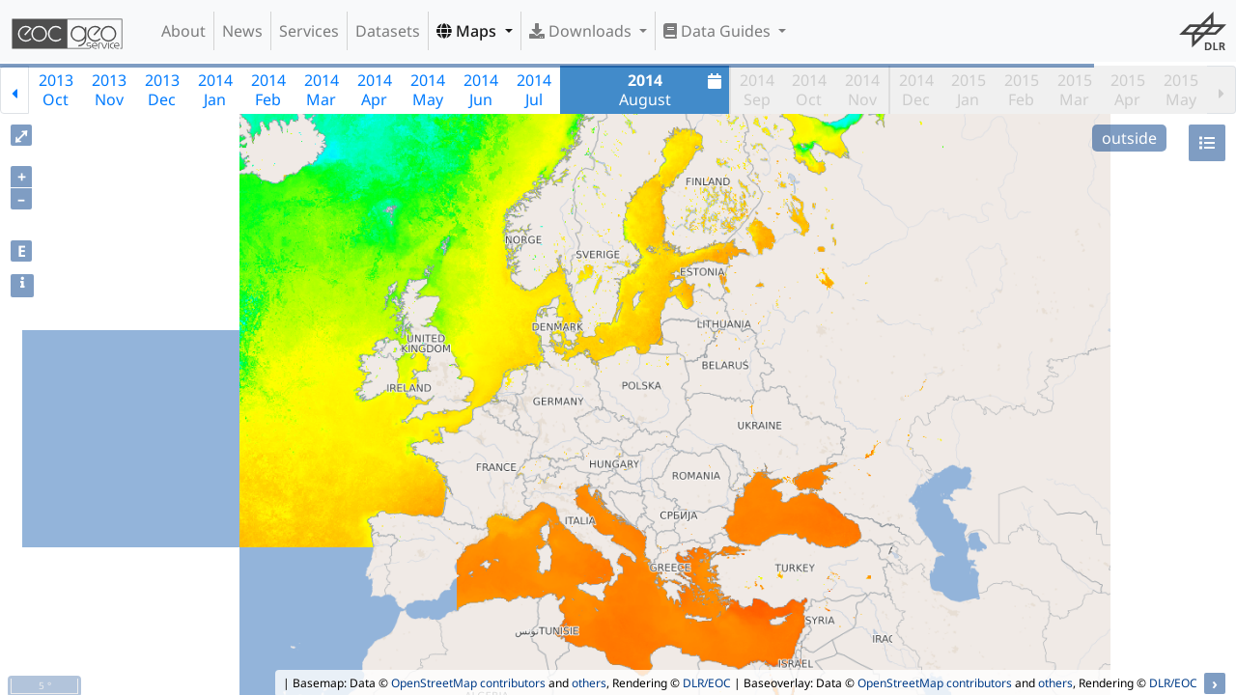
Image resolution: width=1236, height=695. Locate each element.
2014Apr (374, 90)
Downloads (582, 31)
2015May (1181, 90)
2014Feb (268, 90)
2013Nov (109, 90)
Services (309, 31)
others (589, 683)
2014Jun (481, 90)
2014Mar (321, 90)
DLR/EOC (707, 683)
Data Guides (718, 31)
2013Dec (162, 90)
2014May (427, 90)
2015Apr (1127, 90)
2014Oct (809, 90)
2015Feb (1021, 90)
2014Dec (916, 90)
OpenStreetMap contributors (468, 683)
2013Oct (56, 90)
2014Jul (534, 90)
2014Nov (862, 90)
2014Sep (757, 90)
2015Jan (968, 90)
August (673, 90)
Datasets (387, 31)
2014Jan (215, 90)
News (242, 31)
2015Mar (1074, 90)
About (183, 31)
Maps (468, 31)
